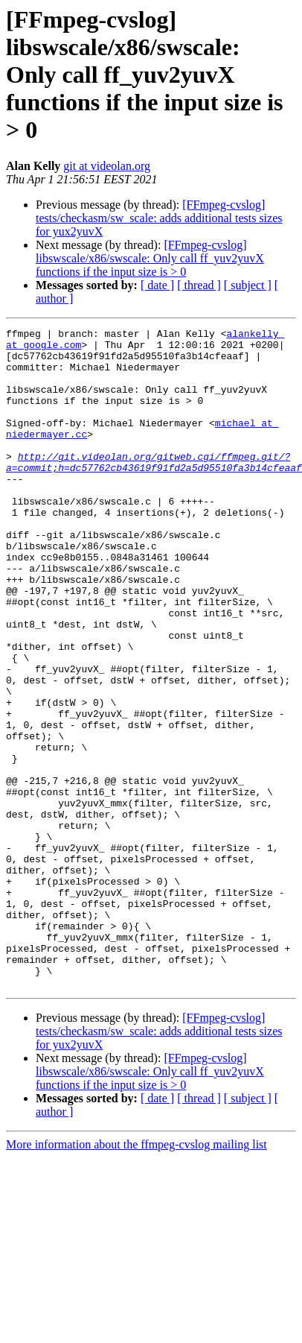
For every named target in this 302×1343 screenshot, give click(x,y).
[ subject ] (248, 285)
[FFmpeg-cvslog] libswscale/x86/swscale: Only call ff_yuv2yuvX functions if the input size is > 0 (150, 258)
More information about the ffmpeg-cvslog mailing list (136, 1263)
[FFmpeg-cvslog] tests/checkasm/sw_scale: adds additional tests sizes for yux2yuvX (159, 218)
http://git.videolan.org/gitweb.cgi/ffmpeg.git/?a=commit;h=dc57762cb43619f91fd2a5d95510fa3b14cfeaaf (154, 489)
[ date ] (157, 285)
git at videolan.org (106, 165)
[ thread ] (199, 285)
